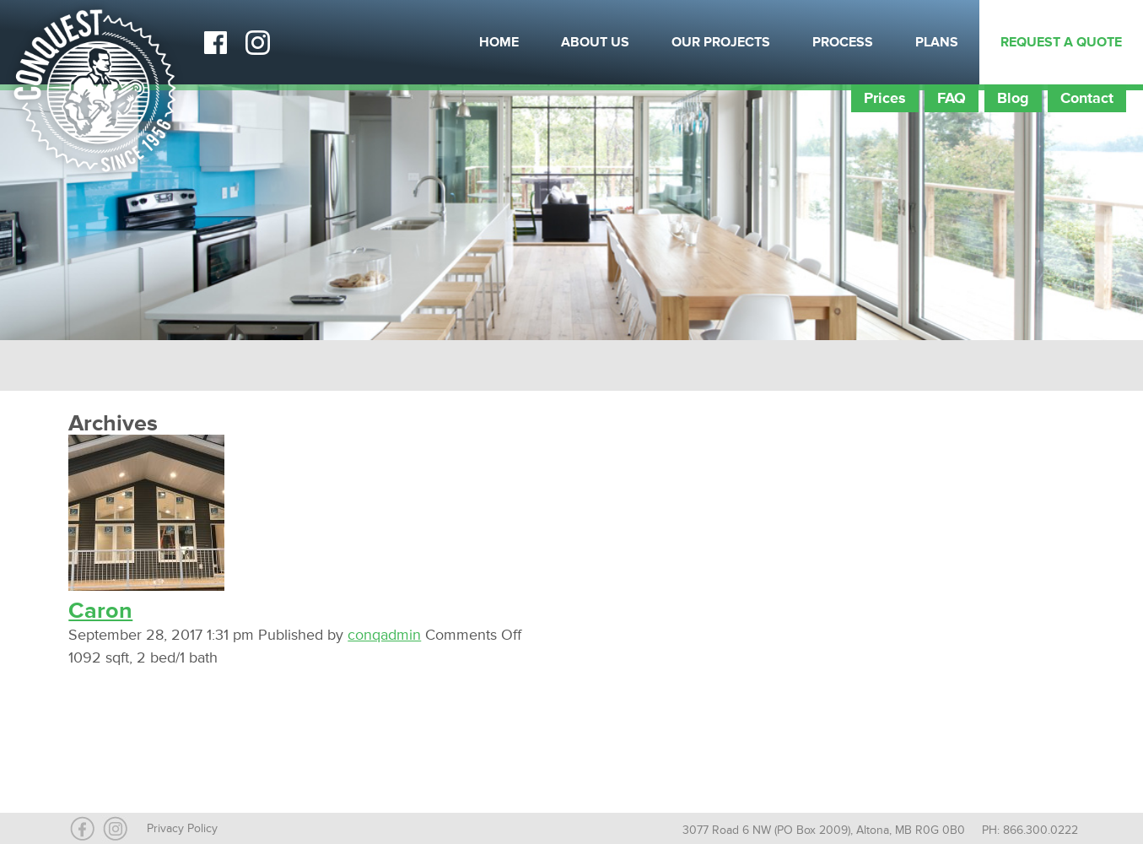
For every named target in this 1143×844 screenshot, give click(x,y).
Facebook (215, 42)
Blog (1013, 98)
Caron (100, 611)
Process (842, 42)
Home (499, 42)
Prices (885, 98)
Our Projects (720, 42)
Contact (1086, 98)
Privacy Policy (182, 828)
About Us (595, 42)
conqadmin (384, 634)
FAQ (951, 98)
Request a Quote (1061, 42)
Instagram (257, 42)
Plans (936, 42)
